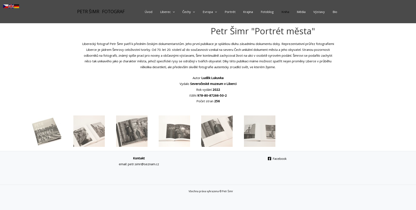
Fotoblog (273, 12)
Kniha (290, 12)
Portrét (239, 12)
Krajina (256, 12)
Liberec (180, 11)
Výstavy (321, 12)
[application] (186, 11)
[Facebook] (277, 158)
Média (304, 12)
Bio (335, 12)
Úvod (163, 12)
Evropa (220, 11)
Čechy (200, 11)
